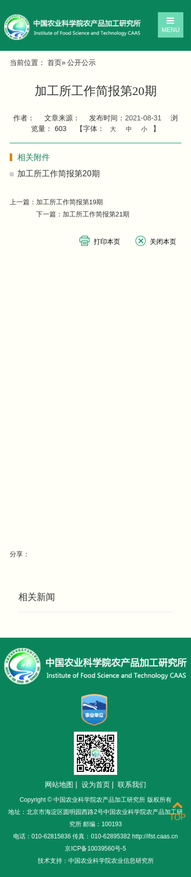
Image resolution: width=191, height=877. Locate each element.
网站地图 (59, 784)
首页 (54, 62)
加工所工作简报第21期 (96, 214)
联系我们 (132, 784)
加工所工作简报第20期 (58, 173)
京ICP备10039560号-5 (95, 848)
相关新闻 (36, 597)
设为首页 (95, 784)
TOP (177, 811)
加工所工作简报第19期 (69, 202)
